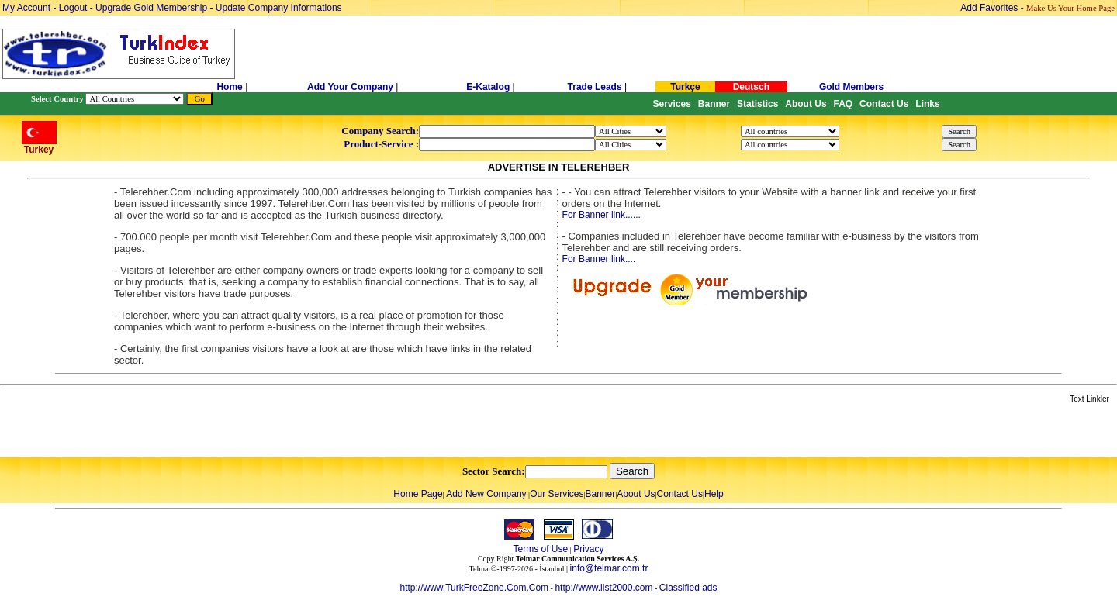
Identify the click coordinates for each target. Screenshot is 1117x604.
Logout (73, 7)
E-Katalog (488, 86)
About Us (636, 493)
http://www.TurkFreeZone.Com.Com (473, 587)
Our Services (556, 493)
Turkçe (685, 86)
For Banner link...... (601, 214)
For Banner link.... (599, 259)
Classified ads (688, 587)
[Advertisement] (183, 431)
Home (230, 86)
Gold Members (851, 86)
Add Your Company (351, 86)
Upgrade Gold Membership (152, 7)
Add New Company (486, 493)
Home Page (417, 493)
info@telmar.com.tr (609, 568)
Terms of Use (540, 549)
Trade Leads (595, 86)
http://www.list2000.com (603, 587)
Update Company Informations (279, 7)
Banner (601, 493)
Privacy (588, 549)
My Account (27, 7)
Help (714, 493)
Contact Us (680, 493)
